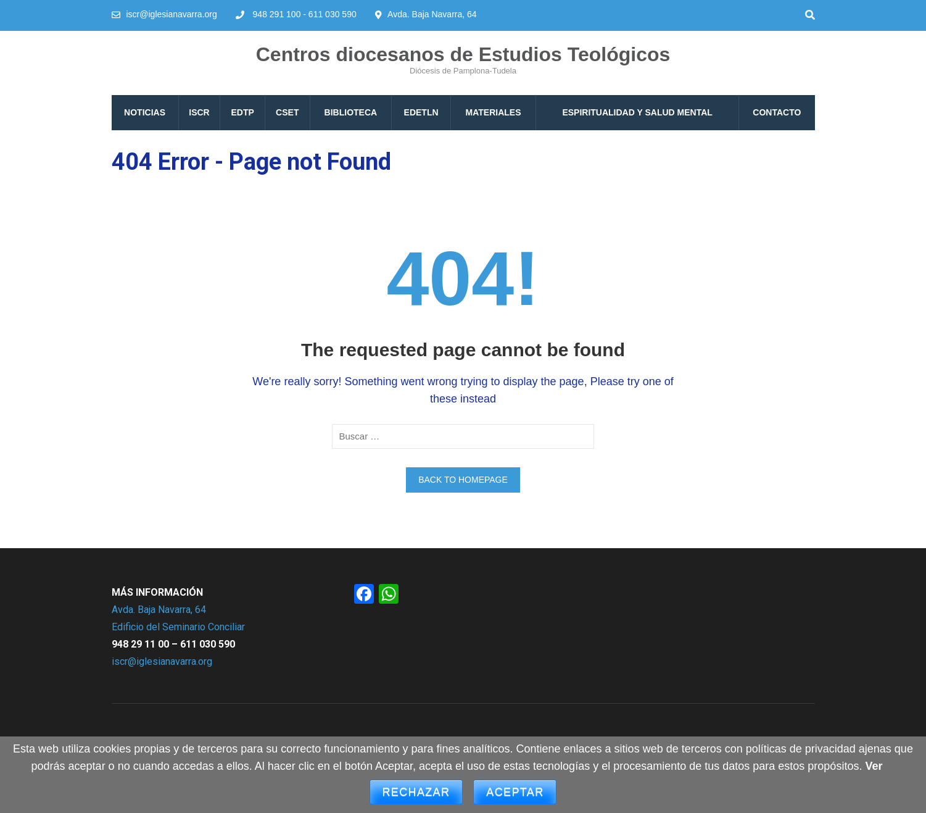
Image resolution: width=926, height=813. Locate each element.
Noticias (144, 112)
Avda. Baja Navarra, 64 (159, 609)
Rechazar (416, 792)
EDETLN (421, 112)
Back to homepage (463, 480)
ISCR (199, 112)
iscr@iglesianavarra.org (171, 14)
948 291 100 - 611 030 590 (305, 14)
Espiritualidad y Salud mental (637, 112)
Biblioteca (351, 112)
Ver (873, 766)
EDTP (242, 112)
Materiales (493, 112)
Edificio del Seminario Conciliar (178, 627)
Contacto (777, 112)
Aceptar (515, 792)
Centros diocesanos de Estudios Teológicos (463, 54)
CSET (287, 112)
